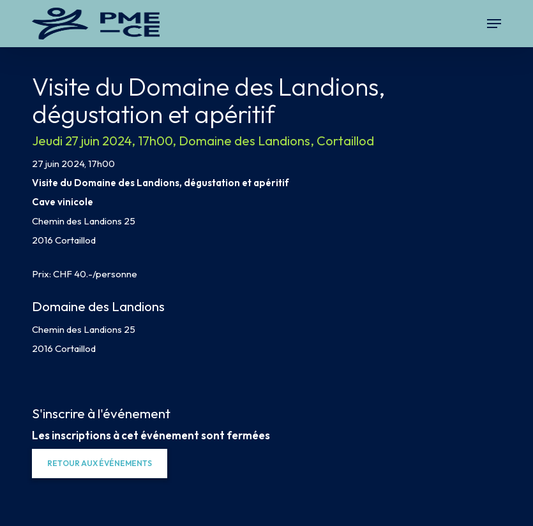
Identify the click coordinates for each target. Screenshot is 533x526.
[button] (494, 23)
